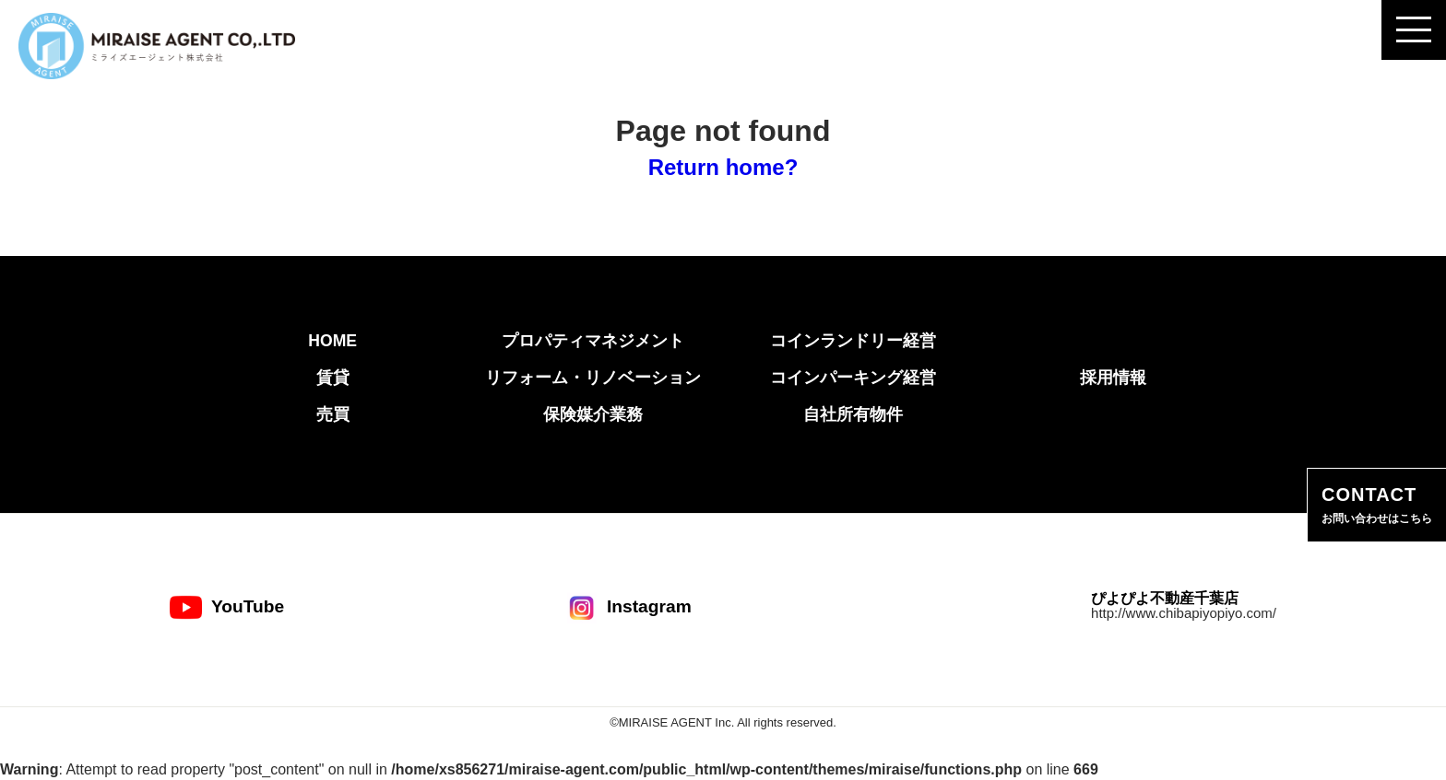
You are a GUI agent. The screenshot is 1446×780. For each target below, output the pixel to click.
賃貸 (333, 377)
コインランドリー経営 (853, 341)
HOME (332, 341)
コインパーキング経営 (853, 377)
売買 (333, 414)
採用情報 (1113, 377)
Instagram (628, 607)
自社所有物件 (853, 414)
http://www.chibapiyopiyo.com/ (1183, 613)
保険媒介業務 (593, 414)
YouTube (227, 607)
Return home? (723, 167)
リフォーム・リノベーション (593, 377)
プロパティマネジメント (593, 341)
